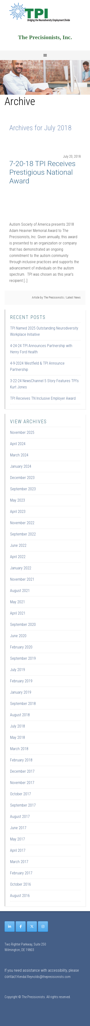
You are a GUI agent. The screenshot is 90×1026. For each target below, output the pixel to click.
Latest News (73, 297)
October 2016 (20, 884)
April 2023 (17, 511)
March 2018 (19, 748)
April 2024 (17, 443)
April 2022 (17, 556)
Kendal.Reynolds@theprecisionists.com (44, 977)
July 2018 (17, 726)
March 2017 (19, 861)
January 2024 (20, 466)
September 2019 (23, 658)
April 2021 (17, 613)
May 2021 (17, 602)
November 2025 (22, 432)
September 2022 (23, 534)
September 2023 (23, 489)
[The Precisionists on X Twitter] (32, 926)
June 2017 (18, 828)
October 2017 (20, 794)
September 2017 (23, 805)
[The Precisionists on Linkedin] (10, 926)
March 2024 (19, 455)
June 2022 (18, 545)
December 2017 (22, 771)
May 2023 (17, 500)
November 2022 (22, 523)
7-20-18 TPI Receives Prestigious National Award (42, 172)
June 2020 (18, 636)
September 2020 (23, 624)
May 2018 (17, 737)
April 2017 (17, 850)
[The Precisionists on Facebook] (21, 926)
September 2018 (23, 703)
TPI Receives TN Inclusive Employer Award (43, 398)
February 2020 (21, 647)
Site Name (45, 12)
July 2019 (17, 669)
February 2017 (21, 873)
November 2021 (22, 579)
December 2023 (22, 477)
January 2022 (20, 568)
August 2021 (20, 590)
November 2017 (22, 782)
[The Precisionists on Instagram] (43, 926)
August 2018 (20, 715)
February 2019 (21, 681)
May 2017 (17, 839)
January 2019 (20, 692)
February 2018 (21, 760)
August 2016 (20, 895)
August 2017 (20, 816)
